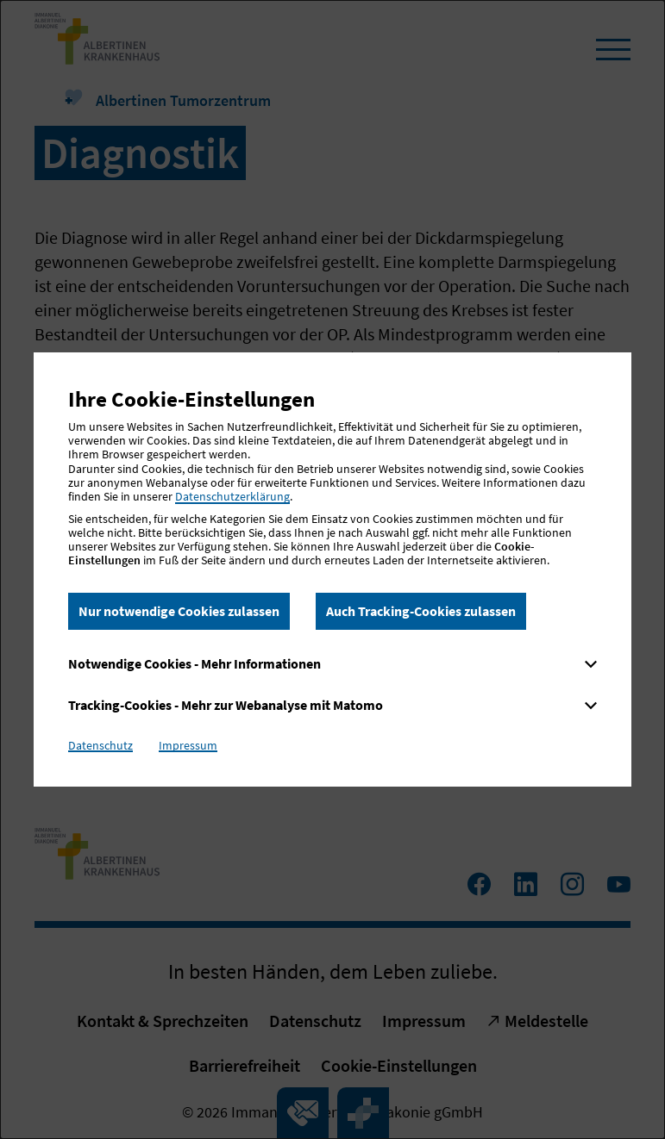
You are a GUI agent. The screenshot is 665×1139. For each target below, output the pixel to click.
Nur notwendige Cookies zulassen (178, 610)
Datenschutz (100, 745)
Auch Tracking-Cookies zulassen (421, 610)
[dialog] (332, 569)
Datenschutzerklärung (232, 496)
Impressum (188, 745)
